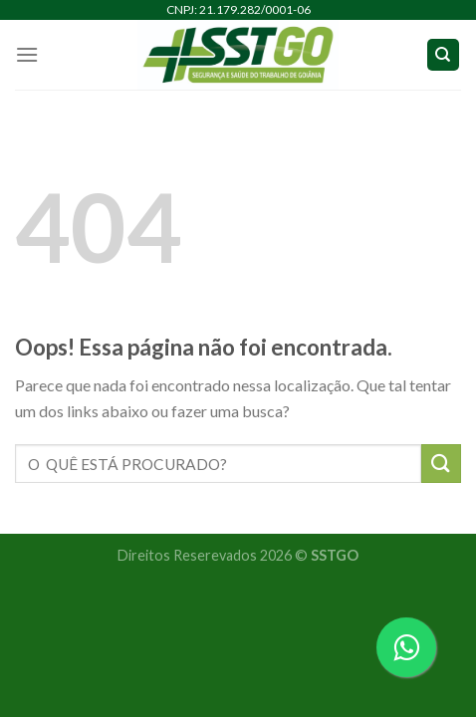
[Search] (443, 55)
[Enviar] (441, 463)
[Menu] (27, 54)
